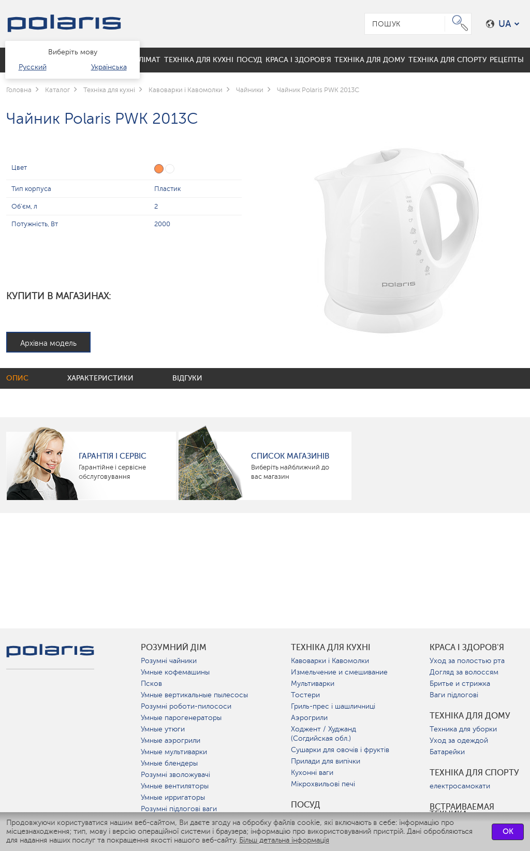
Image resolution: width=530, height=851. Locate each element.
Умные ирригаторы (173, 797)
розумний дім (174, 647)
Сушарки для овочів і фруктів (340, 749)
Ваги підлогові (454, 695)
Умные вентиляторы (175, 786)
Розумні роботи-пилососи (186, 706)
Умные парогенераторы (181, 717)
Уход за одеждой (459, 740)
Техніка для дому (470, 716)
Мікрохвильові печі (323, 784)
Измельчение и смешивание (339, 672)
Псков (151, 683)
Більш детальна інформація (284, 840)
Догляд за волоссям (464, 672)
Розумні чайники (169, 660)
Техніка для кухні (331, 647)
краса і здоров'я (467, 647)
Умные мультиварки (174, 751)
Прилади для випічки (325, 761)
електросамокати (460, 786)
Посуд (305, 805)
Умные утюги (163, 729)
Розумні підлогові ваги (179, 808)
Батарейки (447, 751)
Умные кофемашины (175, 672)
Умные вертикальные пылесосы (194, 695)
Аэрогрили (309, 717)
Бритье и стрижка (460, 683)
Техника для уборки (463, 729)
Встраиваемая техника (462, 810)
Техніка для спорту (474, 772)
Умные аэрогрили (170, 740)
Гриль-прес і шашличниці (333, 706)
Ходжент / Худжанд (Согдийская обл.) (323, 734)
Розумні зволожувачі (175, 774)
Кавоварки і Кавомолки (330, 660)
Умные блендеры (169, 763)
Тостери (305, 695)
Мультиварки (312, 683)
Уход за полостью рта (467, 660)
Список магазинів (290, 456)
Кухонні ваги (312, 772)
